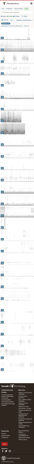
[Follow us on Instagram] (10, 451)
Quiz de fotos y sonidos (24, 408)
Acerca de (5, 431)
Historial (3, 433)
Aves (3, 8)
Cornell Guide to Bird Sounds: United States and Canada (7, 396)
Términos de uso (22, 439)
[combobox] (18, 12)
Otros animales (18, 8)
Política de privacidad (24, 437)
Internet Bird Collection (7, 401)
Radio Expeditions (6, 400)
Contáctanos (4, 437)
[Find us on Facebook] (2, 451)
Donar (4, 444)
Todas (26, 8)
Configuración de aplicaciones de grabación (23, 415)
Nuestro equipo (5, 435)
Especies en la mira (23, 406)
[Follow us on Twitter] (6, 451)
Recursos (21, 390)
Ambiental (9, 8)
